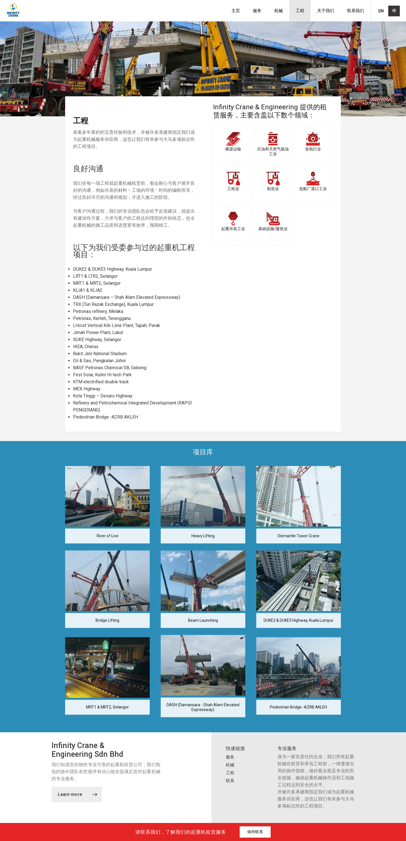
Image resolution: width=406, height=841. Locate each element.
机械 (278, 10)
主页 (235, 10)
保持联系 (255, 831)
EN (381, 11)
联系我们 (355, 10)
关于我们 (325, 10)
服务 (257, 10)
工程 (300, 10)
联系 (230, 780)
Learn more (77, 794)
